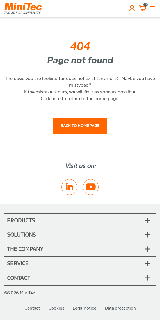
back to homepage (80, 126)
